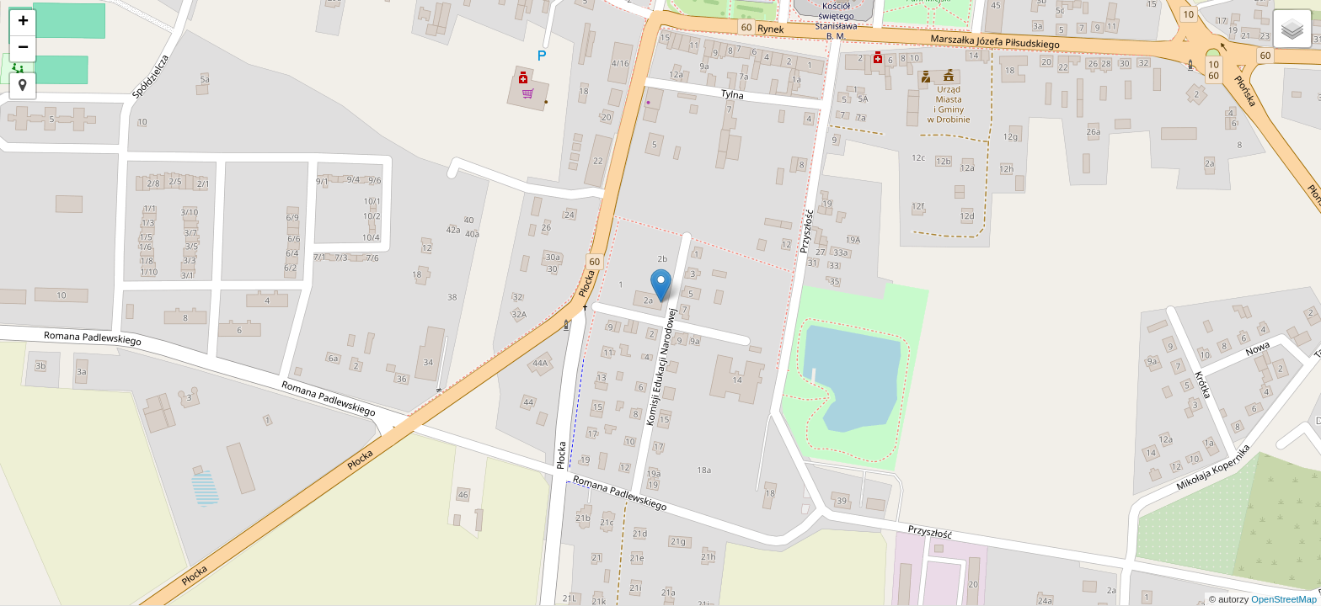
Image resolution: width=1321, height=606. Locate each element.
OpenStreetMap (1284, 599)
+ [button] (23, 22)
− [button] (23, 48)
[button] (22, 85)
